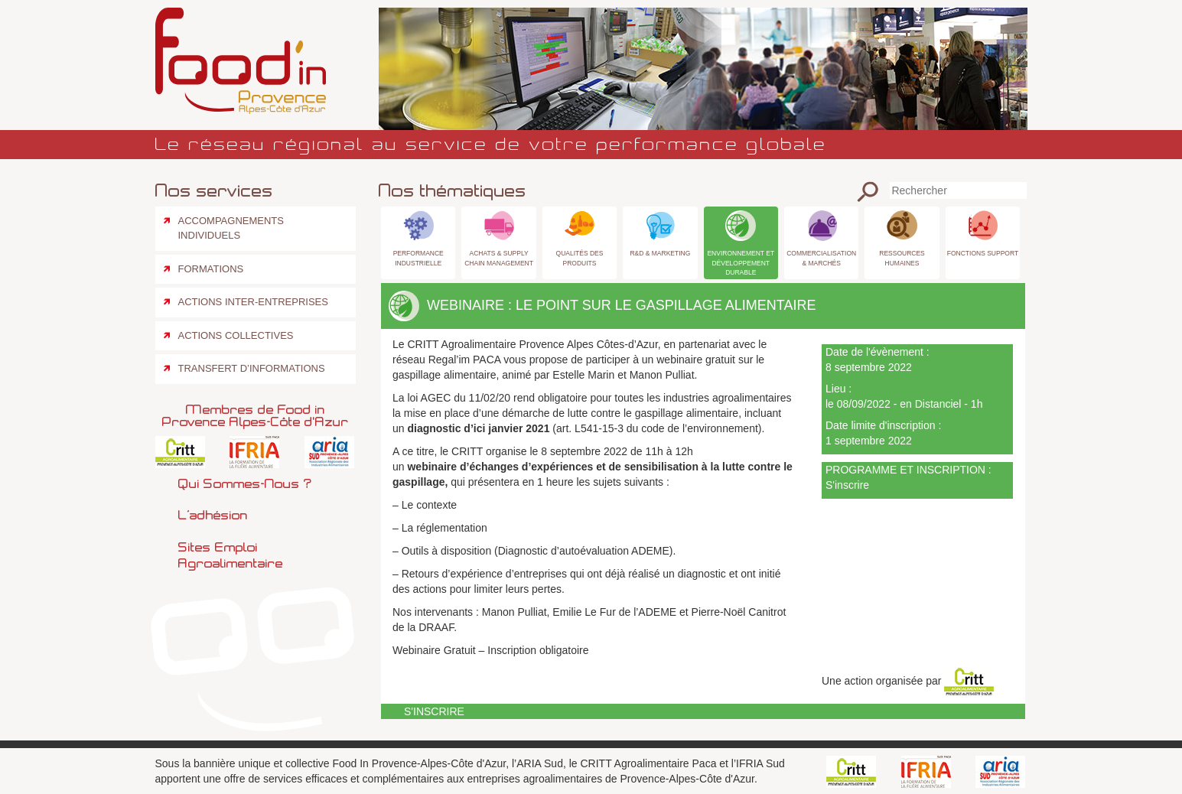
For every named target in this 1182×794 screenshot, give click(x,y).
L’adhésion (213, 515)
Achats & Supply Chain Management (498, 257)
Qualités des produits (580, 257)
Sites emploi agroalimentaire (230, 555)
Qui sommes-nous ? (244, 483)
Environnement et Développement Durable (740, 262)
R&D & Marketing (660, 253)
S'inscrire (847, 485)
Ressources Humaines (902, 257)
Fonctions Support (982, 253)
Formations (211, 269)
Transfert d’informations (251, 368)
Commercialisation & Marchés (821, 257)
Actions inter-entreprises (253, 302)
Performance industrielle (418, 257)
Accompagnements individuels (231, 228)
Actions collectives (236, 335)
